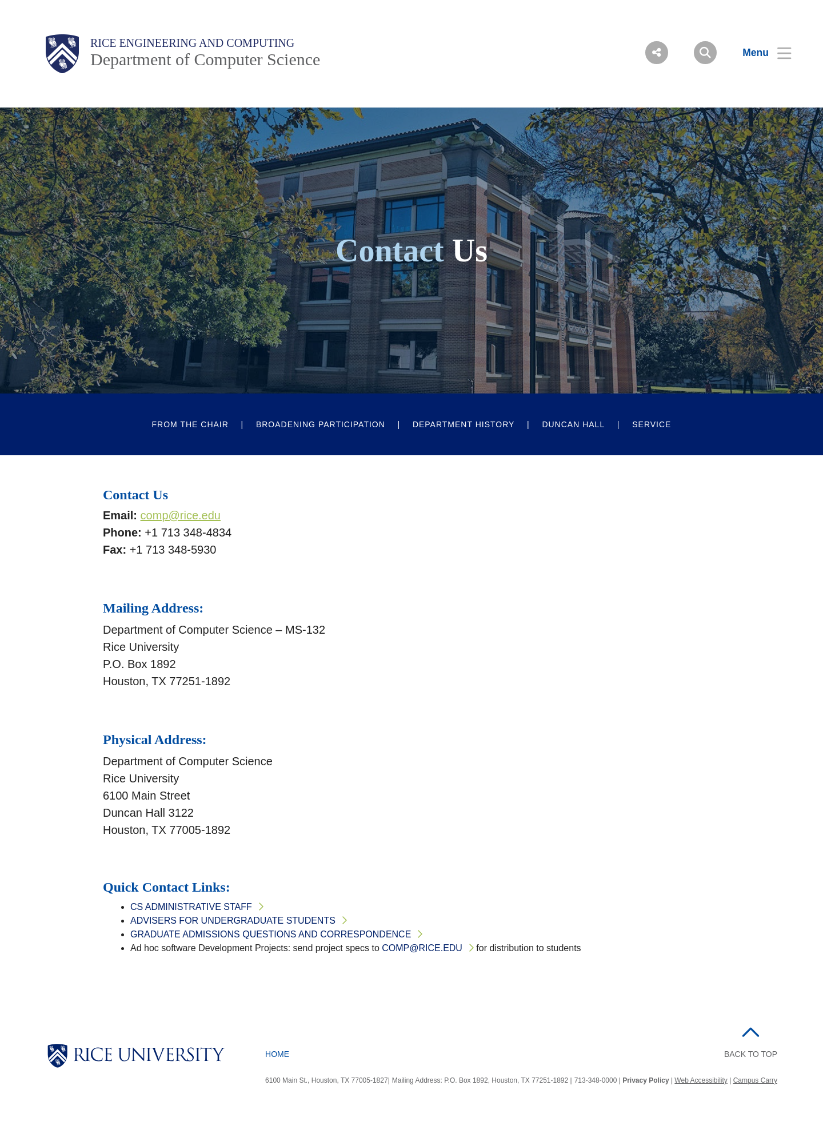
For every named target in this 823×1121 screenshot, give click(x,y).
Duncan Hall (573, 424)
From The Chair (190, 424)
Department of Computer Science (205, 59)
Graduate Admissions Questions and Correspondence (270, 934)
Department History (464, 424)
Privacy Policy (645, 1080)
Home (277, 1054)
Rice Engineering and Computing (192, 43)
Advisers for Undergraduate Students (232, 920)
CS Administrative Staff (191, 907)
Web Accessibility (700, 1080)
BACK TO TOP (750, 1054)
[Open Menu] (759, 52)
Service (651, 424)
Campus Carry (755, 1080)
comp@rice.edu (181, 515)
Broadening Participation (320, 424)
